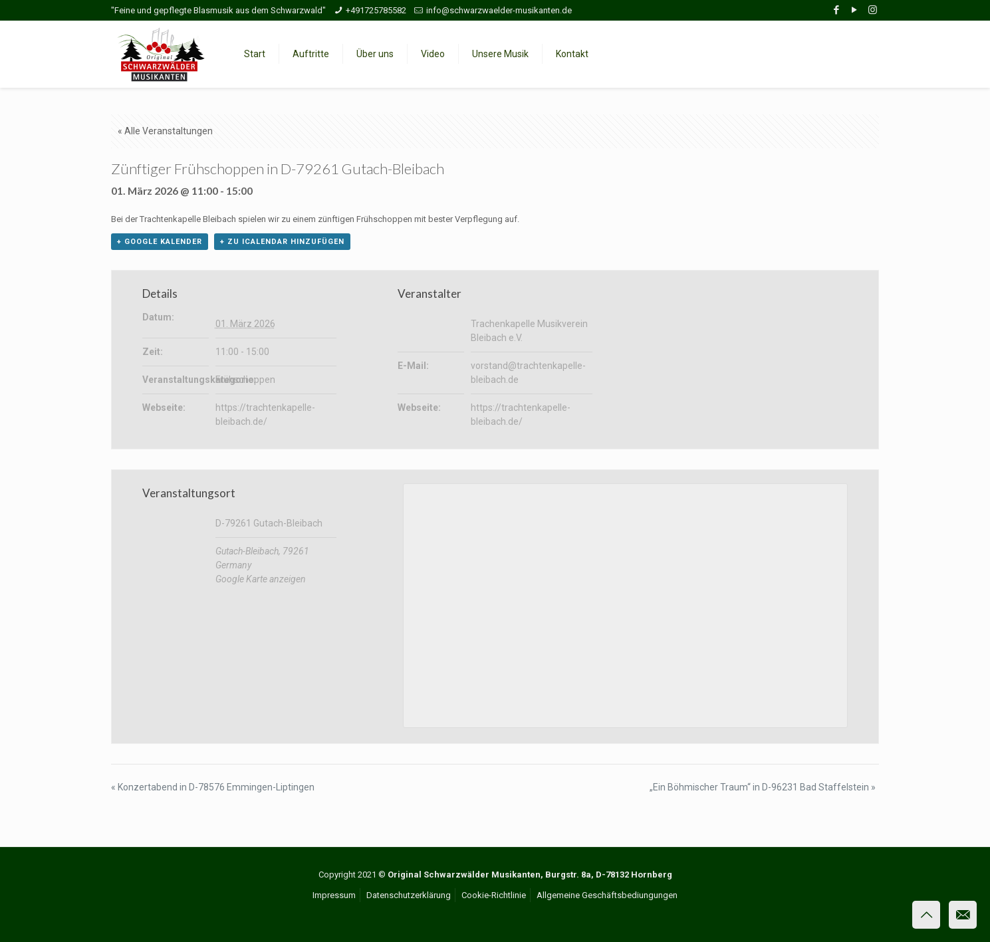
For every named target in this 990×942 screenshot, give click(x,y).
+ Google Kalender (159, 241)
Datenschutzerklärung (408, 895)
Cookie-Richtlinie (493, 895)
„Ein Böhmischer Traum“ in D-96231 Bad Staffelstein (763, 787)
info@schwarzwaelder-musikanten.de (499, 10)
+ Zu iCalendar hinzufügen (282, 241)
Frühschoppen (245, 379)
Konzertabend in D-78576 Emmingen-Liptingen (212, 787)
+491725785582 (376, 10)
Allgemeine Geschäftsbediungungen (607, 895)
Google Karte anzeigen (260, 579)
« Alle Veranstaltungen (165, 131)
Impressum (334, 895)
